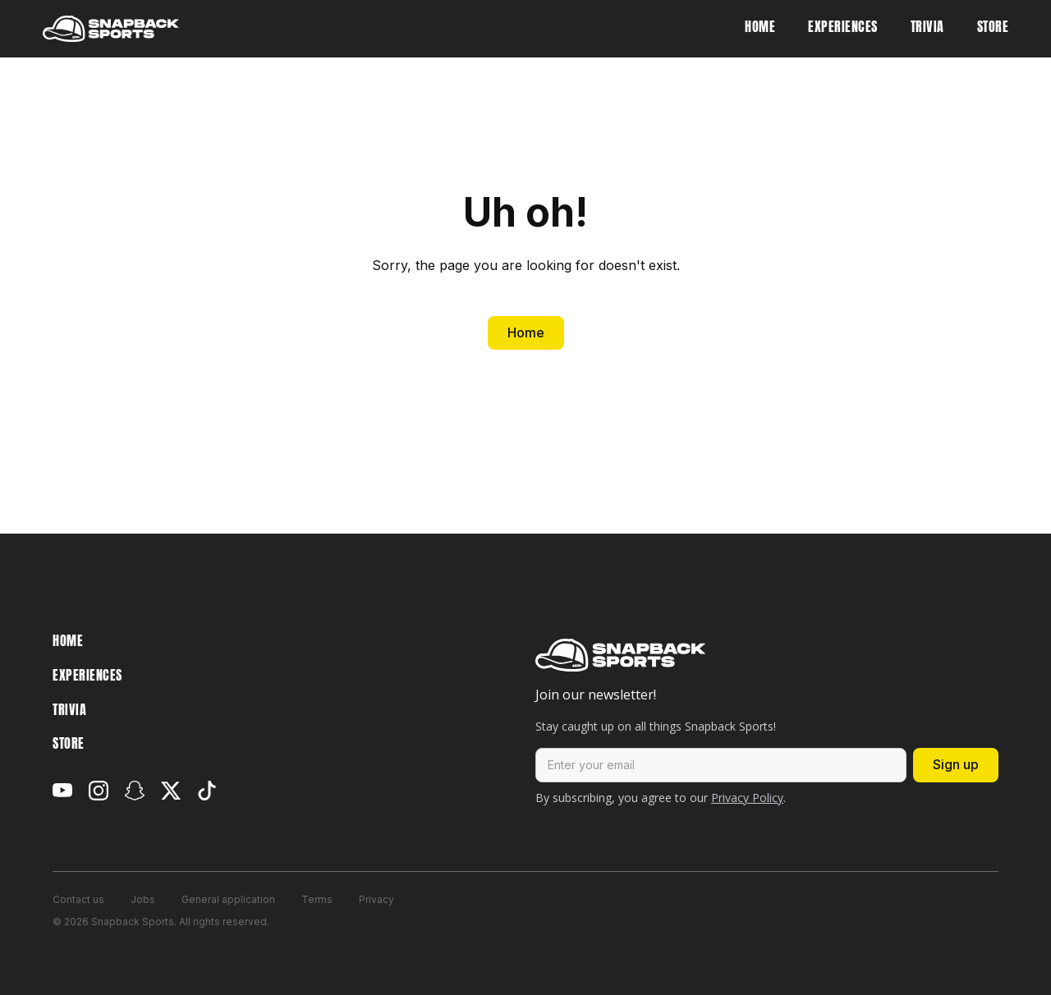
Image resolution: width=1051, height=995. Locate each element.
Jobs (143, 899)
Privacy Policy (747, 797)
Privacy (376, 899)
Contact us (78, 899)
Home (525, 332)
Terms (317, 899)
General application (228, 899)
